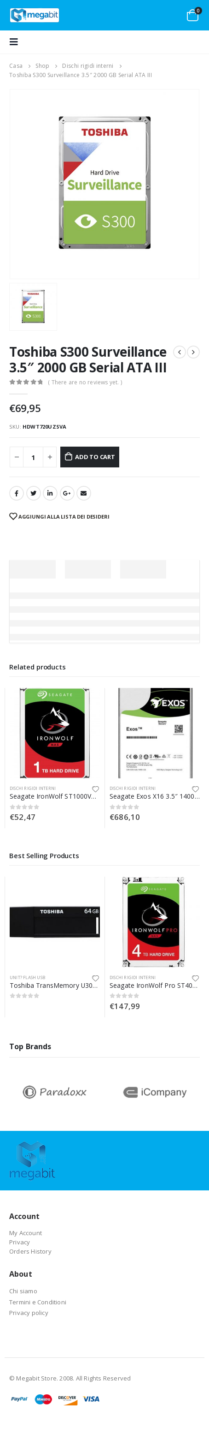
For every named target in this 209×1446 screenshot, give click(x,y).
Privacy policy (28, 1313)
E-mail (83, 493)
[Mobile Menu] (16, 42)
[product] (55, 733)
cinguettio (33, 493)
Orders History (30, 1251)
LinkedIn (50, 493)
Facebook (16, 493)
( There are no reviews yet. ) (85, 382)
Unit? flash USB (27, 977)
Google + (67, 493)
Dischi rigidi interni (33, 788)
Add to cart (95, 457)
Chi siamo (23, 1291)
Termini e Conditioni (37, 1302)
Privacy (19, 1242)
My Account (25, 1233)
